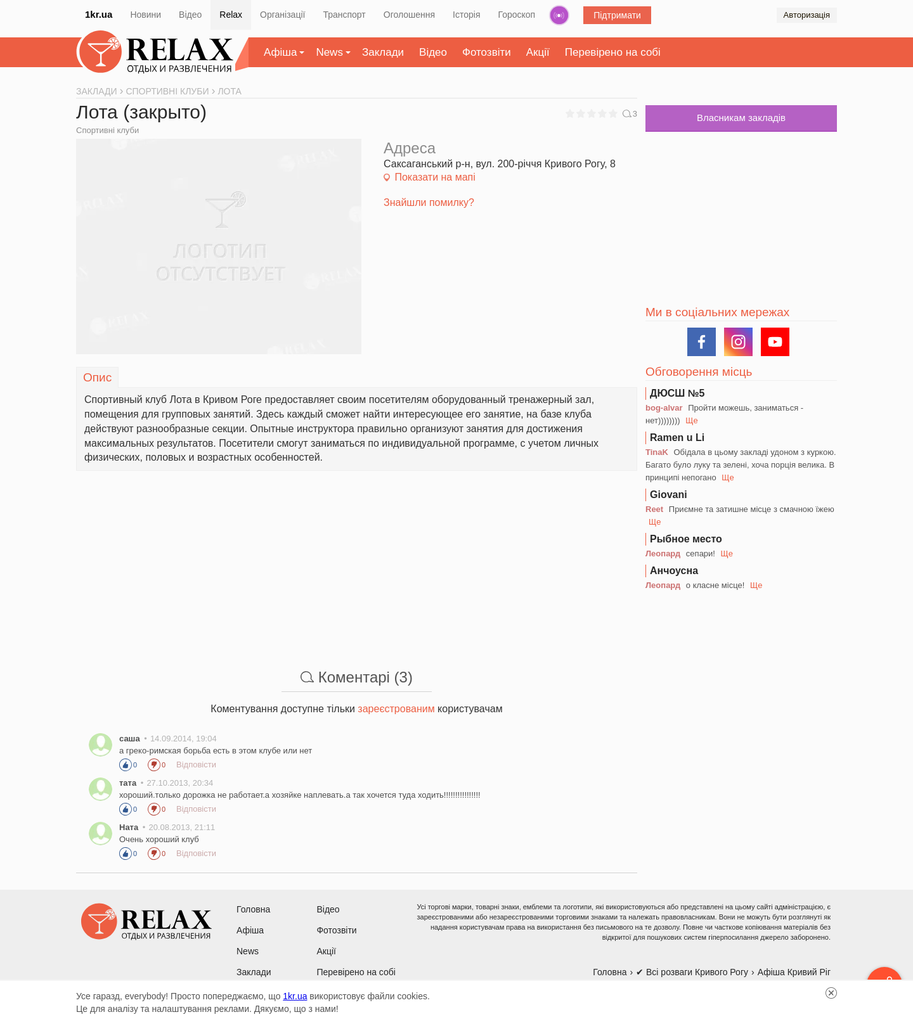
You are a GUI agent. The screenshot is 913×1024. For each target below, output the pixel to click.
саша (129, 738)
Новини (145, 15)
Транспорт (344, 15)
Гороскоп (517, 15)
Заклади (383, 52)
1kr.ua (98, 14)
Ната (128, 827)
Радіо (559, 15)
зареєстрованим (396, 708)
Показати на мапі (434, 177)
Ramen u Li (677, 437)
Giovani (668, 494)
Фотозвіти (486, 52)
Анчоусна (674, 570)
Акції (538, 52)
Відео (190, 15)
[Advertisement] (356, 559)
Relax (230, 15)
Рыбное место (686, 539)
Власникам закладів (741, 117)
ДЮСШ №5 (677, 393)
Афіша (280, 52)
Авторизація (807, 15)
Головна (253, 909)
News (329, 52)
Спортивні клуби (107, 130)
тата (127, 783)
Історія (466, 15)
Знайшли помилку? (429, 202)
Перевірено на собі (613, 52)
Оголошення (409, 15)
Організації (282, 15)
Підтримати (617, 15)
